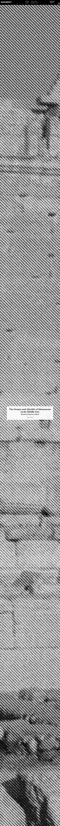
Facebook (58, 2)
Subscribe (52, 1)
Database (27, 1)
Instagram (58, 4)
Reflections (34, 1)
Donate (51, 2)
